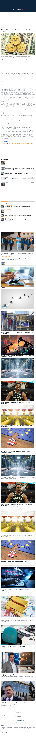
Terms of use (18, 722)
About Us (11, 722)
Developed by (18, 720)
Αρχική (14, 722)
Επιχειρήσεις (4, 715)
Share (33, 31)
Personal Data (23, 722)
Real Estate (19, 715)
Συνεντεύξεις (24, 715)
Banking (3, 27)
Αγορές (32, 715)
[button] (1, 10)
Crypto (29, 715)
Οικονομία (10, 715)
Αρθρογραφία (18, 716)
